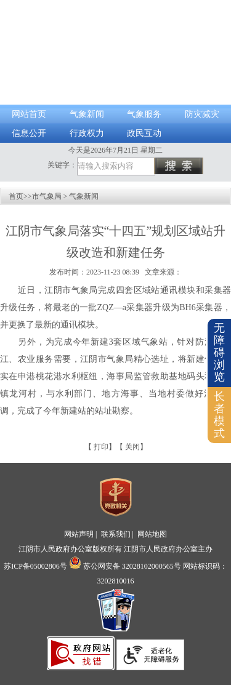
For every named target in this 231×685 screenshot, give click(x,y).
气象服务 (144, 114)
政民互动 (144, 133)
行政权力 (87, 133)
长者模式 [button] (219, 414)
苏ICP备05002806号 (35, 566)
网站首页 (29, 114)
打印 (101, 447)
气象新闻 (87, 114)
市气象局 (47, 196)
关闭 (132, 447)
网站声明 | (81, 534)
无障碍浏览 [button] (219, 352)
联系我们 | (118, 534)
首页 (16, 196)
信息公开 (29, 133)
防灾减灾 (202, 114)
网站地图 (152, 534)
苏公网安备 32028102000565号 (125, 566)
